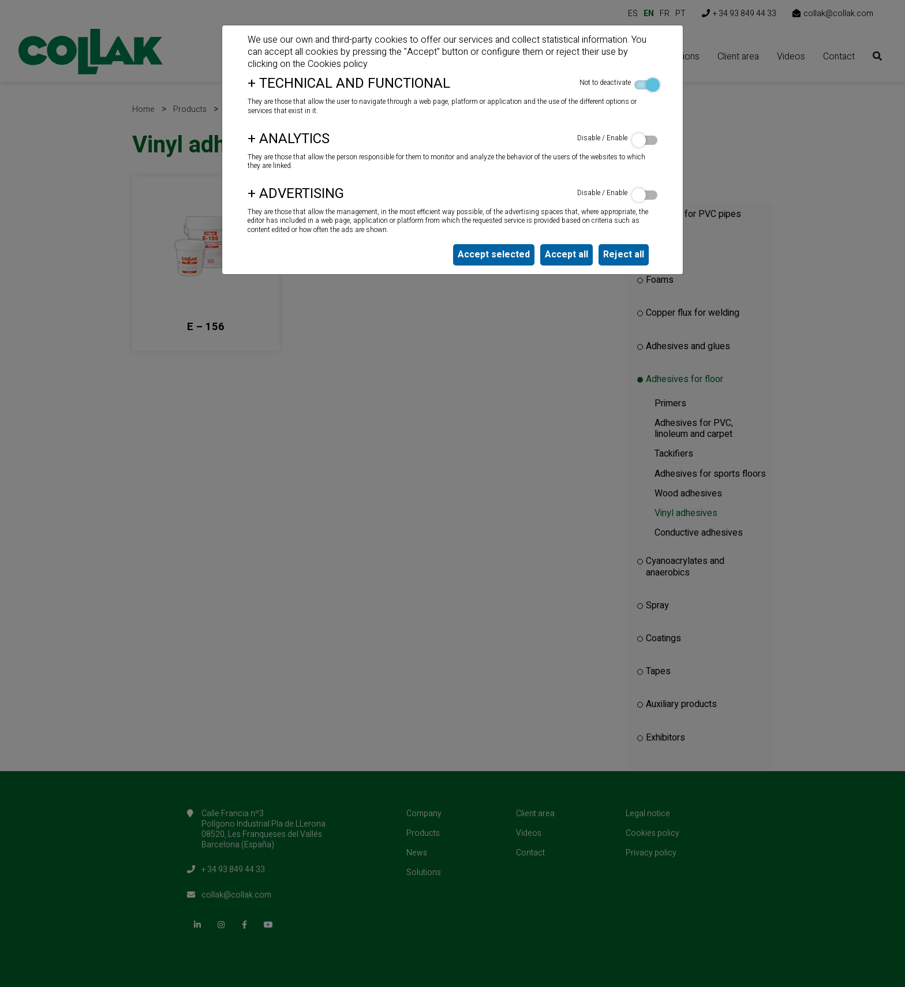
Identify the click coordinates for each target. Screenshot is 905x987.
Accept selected (494, 254)
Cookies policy (338, 64)
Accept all (566, 254)
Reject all (623, 254)
